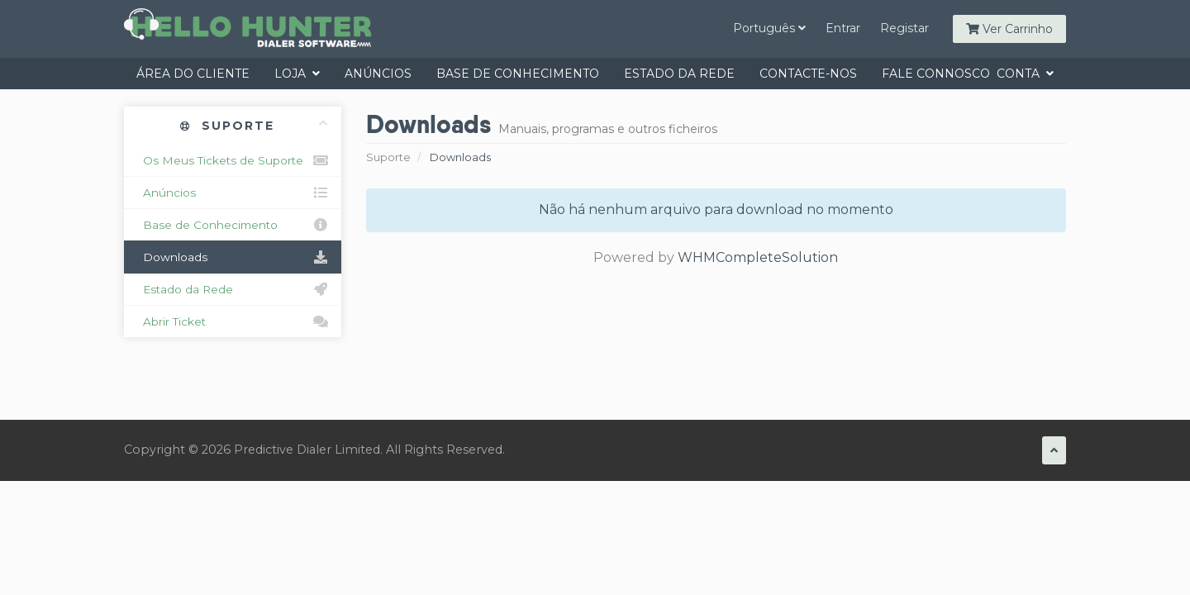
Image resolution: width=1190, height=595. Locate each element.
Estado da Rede (679, 73)
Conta (1025, 73)
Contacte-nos (808, 73)
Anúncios (378, 73)
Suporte (388, 157)
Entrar (843, 28)
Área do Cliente (193, 73)
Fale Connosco (936, 73)
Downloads (232, 257)
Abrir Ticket (232, 321)
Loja (297, 73)
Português (769, 28)
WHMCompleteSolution (758, 257)
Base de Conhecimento (517, 73)
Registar (904, 28)
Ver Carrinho (1009, 28)
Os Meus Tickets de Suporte (232, 160)
